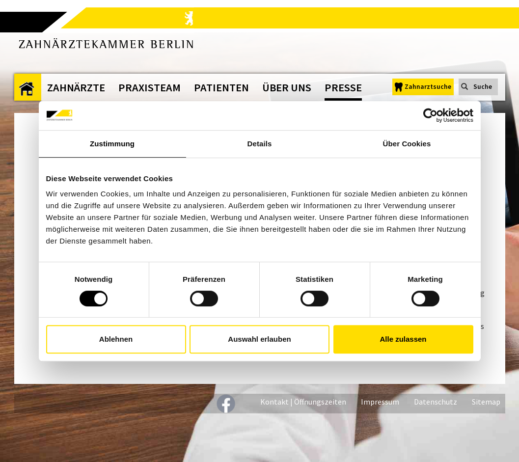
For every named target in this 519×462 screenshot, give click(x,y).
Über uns (286, 87)
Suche (482, 86)
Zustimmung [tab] (112, 143)
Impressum (380, 402)
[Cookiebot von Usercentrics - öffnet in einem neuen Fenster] (430, 115)
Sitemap (486, 402)
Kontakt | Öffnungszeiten (303, 402)
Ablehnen (116, 339)
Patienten (221, 87)
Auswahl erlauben (259, 339)
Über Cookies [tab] (407, 143)
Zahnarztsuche (428, 86)
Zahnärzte (76, 87)
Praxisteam (149, 87)
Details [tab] (259, 143)
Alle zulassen (403, 339)
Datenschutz (435, 402)
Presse (343, 87)
